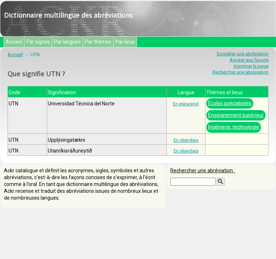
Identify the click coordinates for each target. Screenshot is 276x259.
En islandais (186, 140)
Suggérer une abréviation (242, 53)
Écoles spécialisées (230, 103)
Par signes (38, 42)
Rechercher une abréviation (240, 72)
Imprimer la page (251, 66)
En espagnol (186, 103)
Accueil (14, 42)
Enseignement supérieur (236, 115)
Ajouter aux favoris (249, 60)
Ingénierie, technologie (233, 127)
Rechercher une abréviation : (202, 170)
